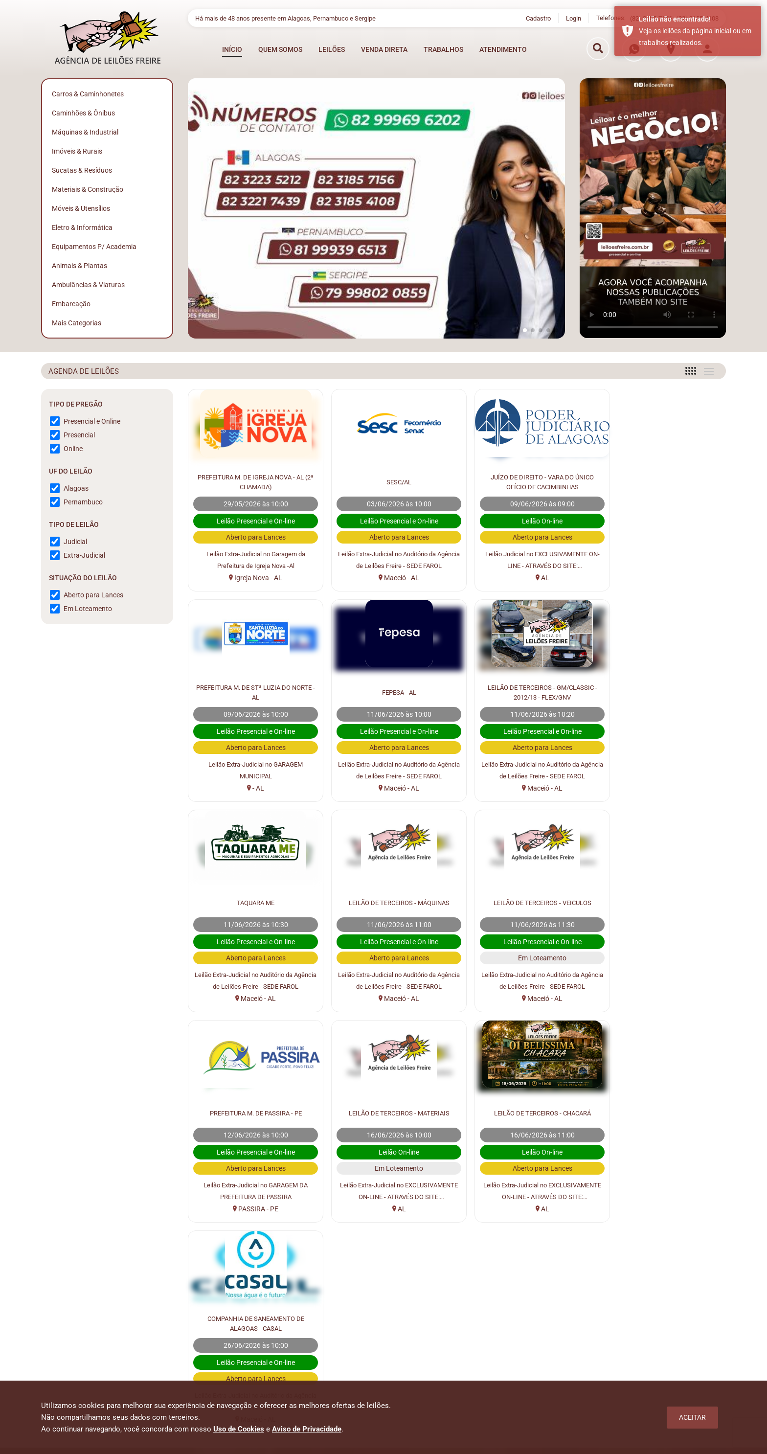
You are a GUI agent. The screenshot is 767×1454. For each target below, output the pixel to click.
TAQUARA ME (525, 692)
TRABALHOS (443, 48)
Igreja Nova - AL (252, 578)
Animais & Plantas (79, 266)
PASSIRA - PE (388, 998)
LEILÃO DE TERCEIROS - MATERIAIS (525, 902)
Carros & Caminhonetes (88, 94)
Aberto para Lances (93, 595)
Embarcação (71, 304)
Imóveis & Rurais (77, 151)
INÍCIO (232, 48)
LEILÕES (331, 48)
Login (573, 17)
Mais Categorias (76, 323)
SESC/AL (389, 481)
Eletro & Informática (82, 227)
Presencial (79, 435)
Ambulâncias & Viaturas (88, 285)
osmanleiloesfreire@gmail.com (646, 1377)
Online (73, 449)
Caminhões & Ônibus (83, 113)
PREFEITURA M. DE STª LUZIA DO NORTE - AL (662, 481)
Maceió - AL (388, 578)
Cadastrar (684, 1278)
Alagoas (76, 488)
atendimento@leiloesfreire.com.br (645, 1365)
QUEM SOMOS (280, 48)
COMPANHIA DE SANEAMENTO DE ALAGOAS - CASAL (252, 1112)
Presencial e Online (92, 421)
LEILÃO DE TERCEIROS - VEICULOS (252, 902)
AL (525, 578)
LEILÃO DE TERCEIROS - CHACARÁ (662, 902)
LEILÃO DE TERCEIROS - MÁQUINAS (662, 692)
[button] (525, 330)
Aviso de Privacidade (306, 1429)
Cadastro (538, 17)
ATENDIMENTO (503, 48)
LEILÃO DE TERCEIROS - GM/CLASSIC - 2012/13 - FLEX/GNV (389, 691)
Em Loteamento (88, 609)
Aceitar (692, 1417)
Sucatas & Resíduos (82, 170)
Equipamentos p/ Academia (94, 246)
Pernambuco (83, 502)
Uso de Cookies (238, 1429)
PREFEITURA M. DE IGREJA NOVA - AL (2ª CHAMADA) (252, 481)
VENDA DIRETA (384, 48)
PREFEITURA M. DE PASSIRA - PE (388, 902)
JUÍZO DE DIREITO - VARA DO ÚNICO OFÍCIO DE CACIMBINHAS (525, 481)
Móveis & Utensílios (81, 208)
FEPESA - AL (252, 692)
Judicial (75, 541)
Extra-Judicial (84, 555)
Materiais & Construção (87, 189)
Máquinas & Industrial (85, 132)
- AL (661, 578)
